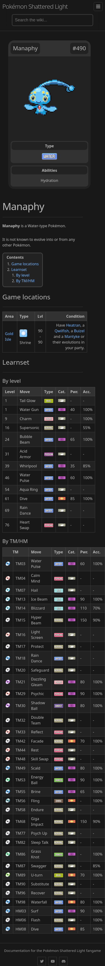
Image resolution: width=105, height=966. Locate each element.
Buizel (79, 330)
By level (22, 275)
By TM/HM (25, 280)
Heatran (73, 325)
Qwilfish (62, 330)
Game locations (25, 263)
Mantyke (72, 336)
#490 (79, 48)
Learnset (19, 269)
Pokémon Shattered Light (35, 6)
